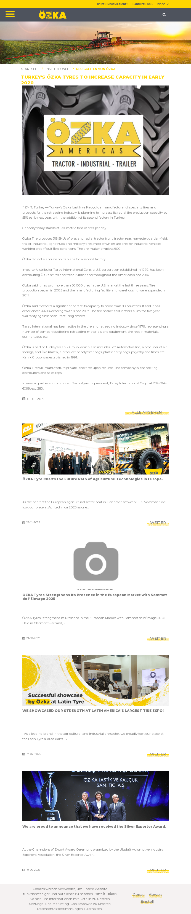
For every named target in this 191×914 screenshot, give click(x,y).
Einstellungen (146, 901)
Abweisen (155, 894)
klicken (109, 894)
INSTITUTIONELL (58, 69)
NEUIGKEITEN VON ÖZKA (95, 69)
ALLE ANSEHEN (147, 412)
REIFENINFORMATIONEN (113, 4)
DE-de (163, 4)
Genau (139, 894)
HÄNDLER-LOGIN (142, 4)
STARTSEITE (30, 69)
